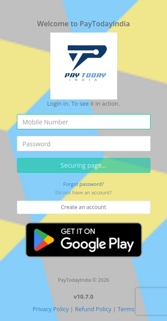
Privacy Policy (51, 309)
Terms (126, 309)
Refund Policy (93, 309)
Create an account (83, 207)
